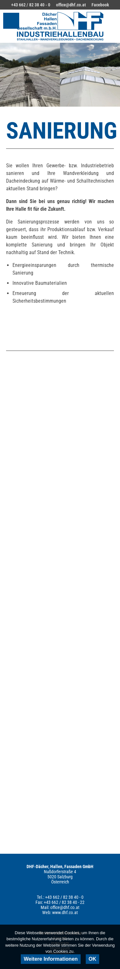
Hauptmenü (11, 21)
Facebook (100, 4)
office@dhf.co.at (71, 4)
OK (92, 959)
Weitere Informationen (51, 959)
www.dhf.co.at (65, 912)
